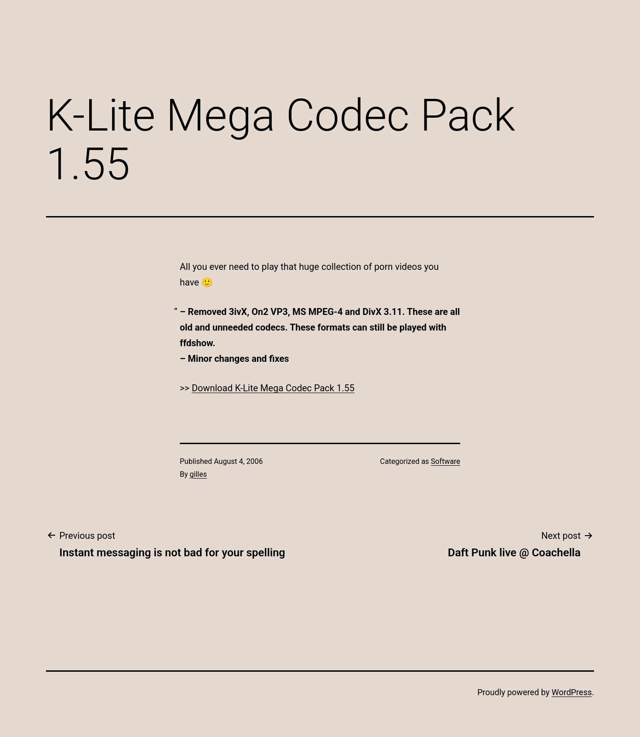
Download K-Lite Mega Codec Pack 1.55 (273, 388)
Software (445, 461)
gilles (198, 474)
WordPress (572, 692)
